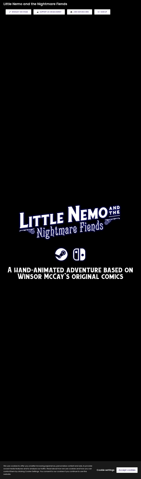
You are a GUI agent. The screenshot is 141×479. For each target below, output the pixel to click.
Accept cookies (127, 470)
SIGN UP (102, 12)
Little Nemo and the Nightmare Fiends (35, 4)
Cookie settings (105, 470)
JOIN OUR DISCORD (79, 12)
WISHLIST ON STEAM (18, 12)
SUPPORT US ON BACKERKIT (49, 12)
